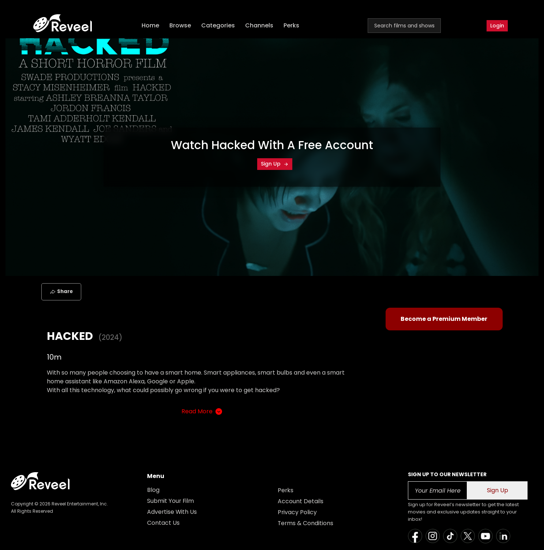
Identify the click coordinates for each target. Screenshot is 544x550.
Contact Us (163, 523)
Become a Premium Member (444, 319)
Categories (219, 26)
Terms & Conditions (306, 523)
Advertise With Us (172, 512)
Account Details (300, 501)
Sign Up (275, 163)
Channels (260, 26)
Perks (292, 26)
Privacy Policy (297, 512)
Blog (153, 490)
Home (151, 26)
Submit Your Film (171, 501)
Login (497, 25)
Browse (181, 26)
